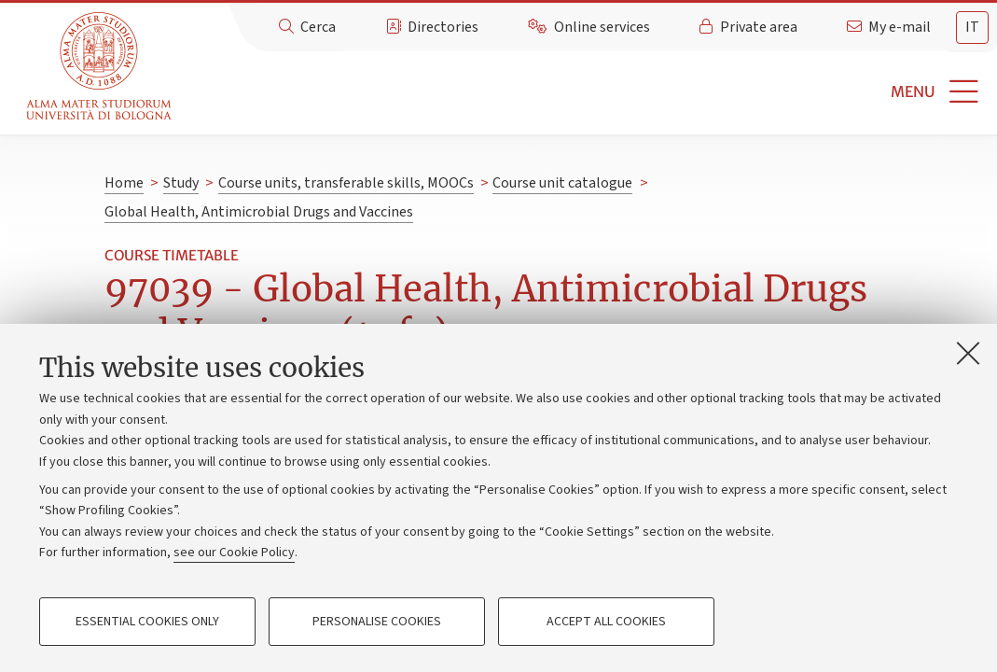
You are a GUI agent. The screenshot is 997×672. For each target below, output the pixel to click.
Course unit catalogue (562, 183)
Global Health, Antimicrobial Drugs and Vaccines (258, 212)
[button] (587, 92)
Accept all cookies (606, 621)
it (972, 27)
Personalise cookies (376, 621)
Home (124, 183)
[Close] (968, 353)
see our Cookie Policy (234, 552)
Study (181, 183)
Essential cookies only (147, 621)
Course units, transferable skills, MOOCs (346, 183)
